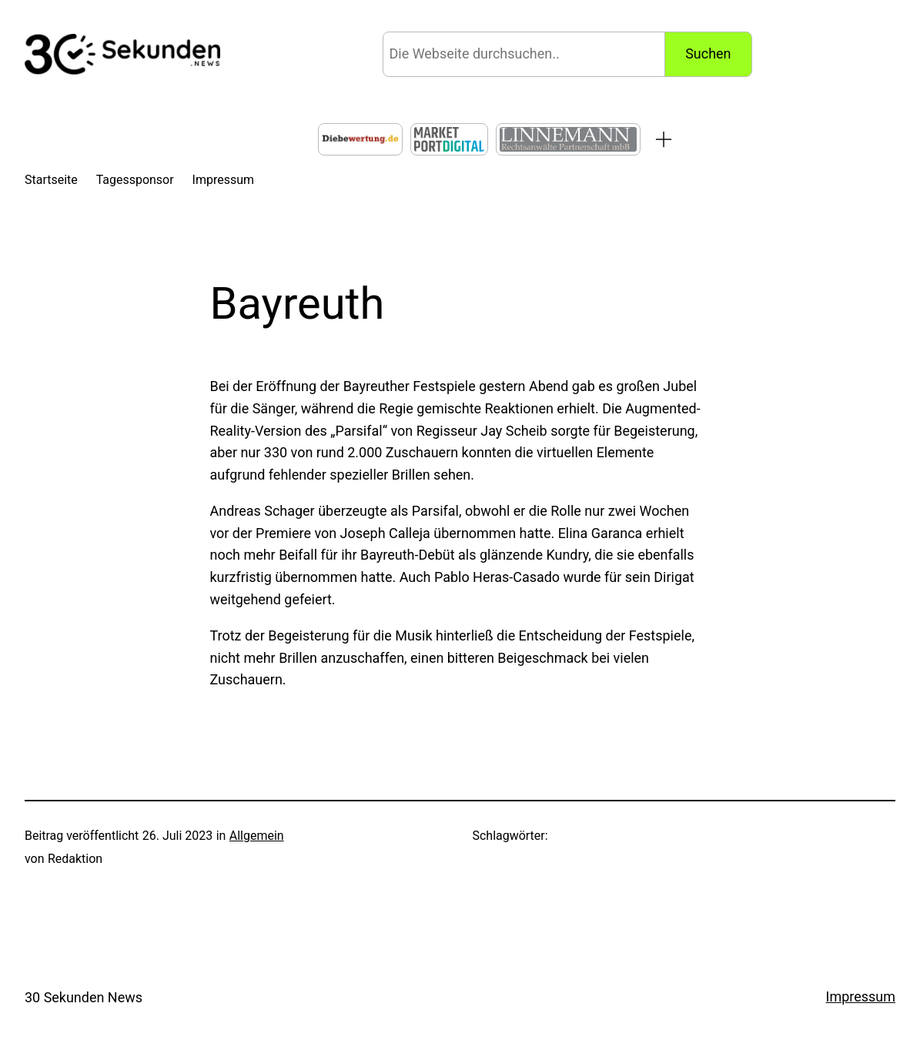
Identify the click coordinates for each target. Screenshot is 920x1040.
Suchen (708, 53)
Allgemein (256, 835)
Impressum (860, 996)
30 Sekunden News (83, 997)
